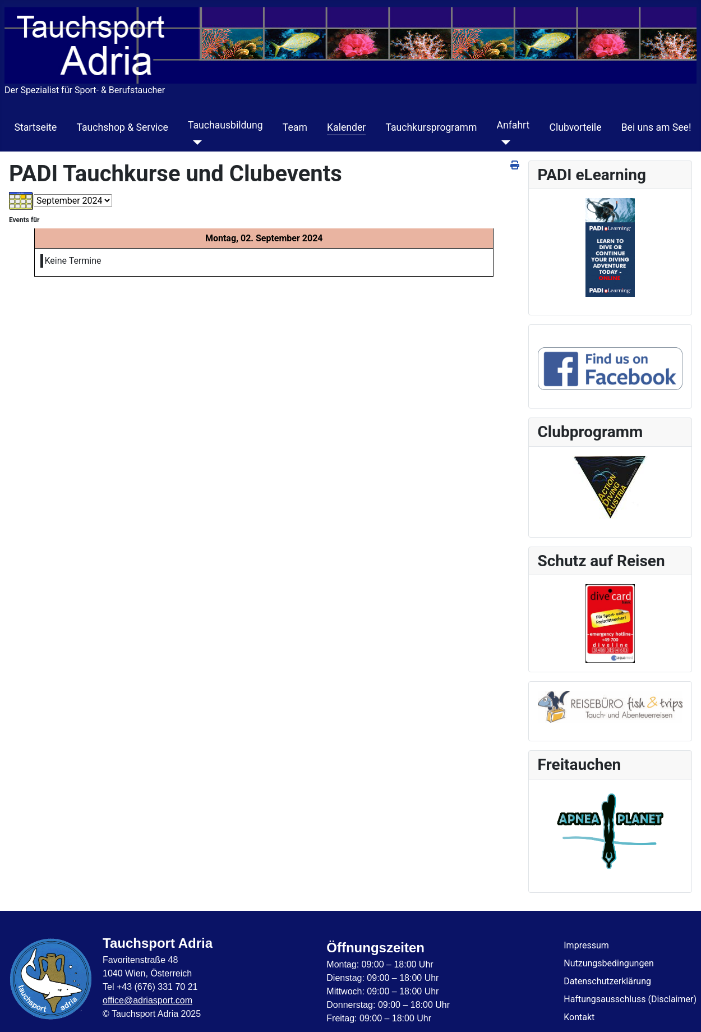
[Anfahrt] (504, 142)
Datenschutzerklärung (607, 981)
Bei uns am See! (656, 127)
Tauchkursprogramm (431, 127)
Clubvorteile (575, 127)
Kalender (346, 127)
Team (295, 127)
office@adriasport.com (147, 1000)
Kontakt (579, 1017)
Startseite (36, 127)
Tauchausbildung (225, 125)
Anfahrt (513, 125)
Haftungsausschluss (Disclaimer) (630, 999)
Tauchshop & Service (122, 127)
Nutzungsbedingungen (608, 963)
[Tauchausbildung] (195, 142)
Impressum (586, 945)
